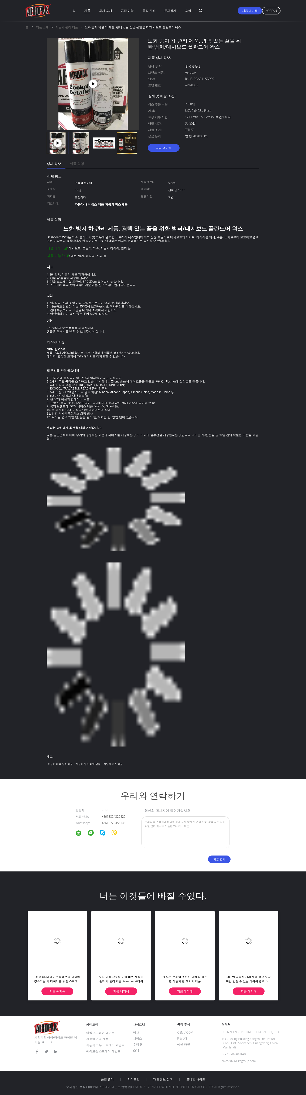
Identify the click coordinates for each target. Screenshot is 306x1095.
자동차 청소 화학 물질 (88, 764)
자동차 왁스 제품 (113, 764)
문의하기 (170, 10)
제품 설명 (77, 163)
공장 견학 (127, 10)
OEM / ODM (185, 1032)
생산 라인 (183, 1044)
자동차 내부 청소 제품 (60, 764)
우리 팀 (138, 1044)
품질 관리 (149, 10)
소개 (136, 1050)
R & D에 (182, 1038)
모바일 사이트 (195, 1079)
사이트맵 (133, 1079)
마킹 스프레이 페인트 (100, 1033)
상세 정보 (54, 163)
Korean (271, 11)
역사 (136, 1032)
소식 (188, 10)
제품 (87, 10)
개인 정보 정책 (163, 1079)
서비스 (137, 1038)
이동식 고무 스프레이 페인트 (105, 1045)
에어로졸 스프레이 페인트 (103, 1051)
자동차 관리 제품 (97, 1039)
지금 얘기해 (250, 10)
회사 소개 (105, 10)
